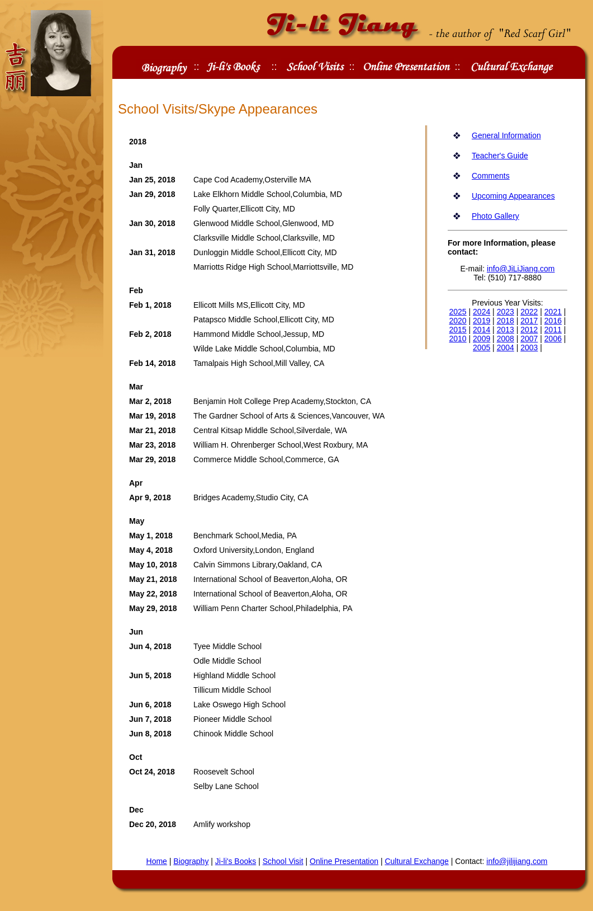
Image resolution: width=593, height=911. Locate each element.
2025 (458, 311)
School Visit (283, 861)
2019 (481, 320)
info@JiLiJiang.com (521, 268)
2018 (505, 320)
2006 (553, 338)
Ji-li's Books (235, 861)
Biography (190, 861)
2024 (481, 311)
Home (156, 861)
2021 (553, 311)
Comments (491, 175)
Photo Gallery (495, 216)
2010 (458, 338)
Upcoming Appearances (513, 195)
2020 (458, 320)
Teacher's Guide (500, 155)
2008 (505, 338)
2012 (529, 329)
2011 (553, 329)
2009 (481, 338)
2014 (481, 329)
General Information (506, 135)
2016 (553, 320)
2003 (529, 347)
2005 (481, 347)
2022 (529, 311)
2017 (529, 320)
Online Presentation (344, 861)
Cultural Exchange (416, 861)
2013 (505, 329)
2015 (458, 329)
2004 (505, 347)
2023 (505, 311)
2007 (529, 338)
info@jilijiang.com (516, 861)
